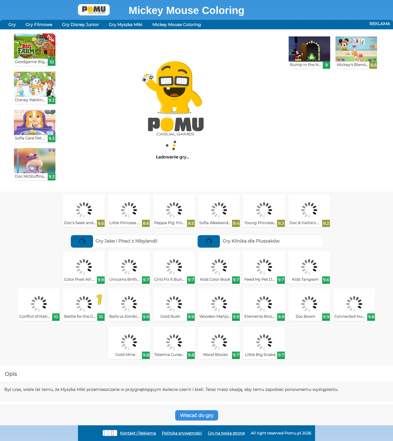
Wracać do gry (196, 415)
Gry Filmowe (38, 24)
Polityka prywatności (182, 433)
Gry (12, 24)
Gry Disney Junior (80, 24)
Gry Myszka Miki (125, 24)
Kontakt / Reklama (138, 433)
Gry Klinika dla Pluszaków (238, 241)
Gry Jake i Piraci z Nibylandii (114, 241)
